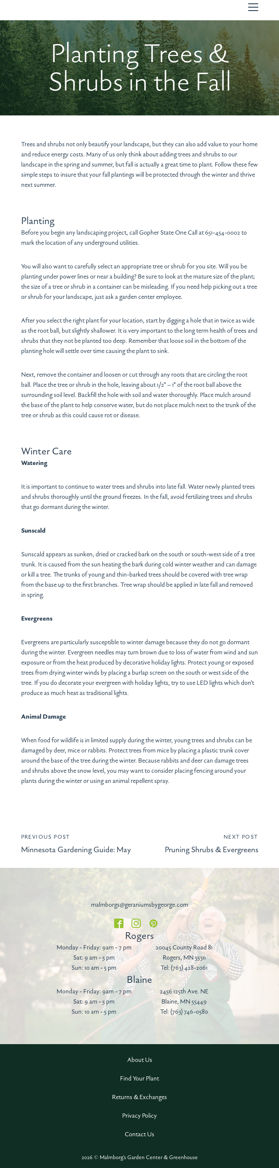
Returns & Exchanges (139, 1097)
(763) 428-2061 (189, 967)
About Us (139, 1060)
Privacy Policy (139, 1115)
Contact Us (139, 1134)
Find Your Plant (139, 1078)
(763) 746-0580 (189, 1011)
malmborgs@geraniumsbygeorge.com (139, 904)
